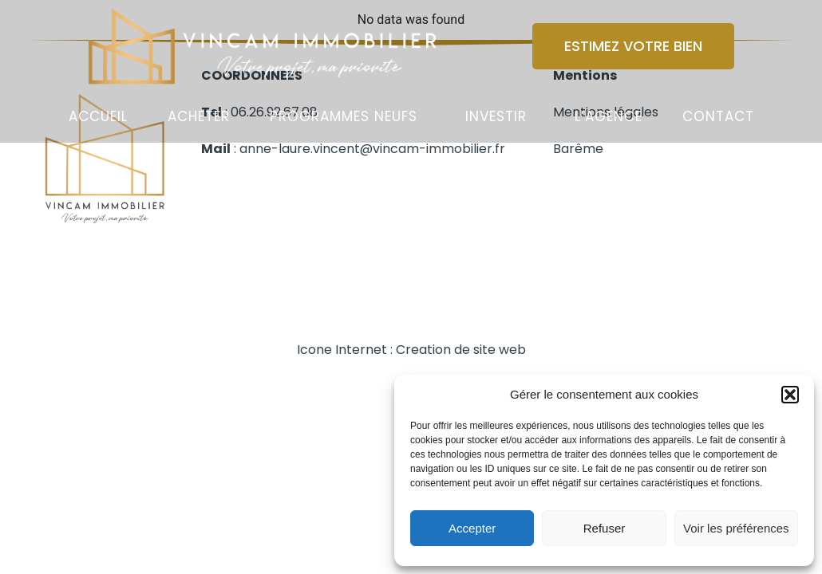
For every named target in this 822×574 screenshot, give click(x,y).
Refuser (604, 528)
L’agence (608, 116)
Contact (718, 116)
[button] (790, 395)
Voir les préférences (736, 528)
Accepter (472, 528)
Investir (496, 116)
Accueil (98, 116)
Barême (578, 149)
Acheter (199, 116)
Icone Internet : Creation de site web (411, 349)
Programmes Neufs (343, 116)
